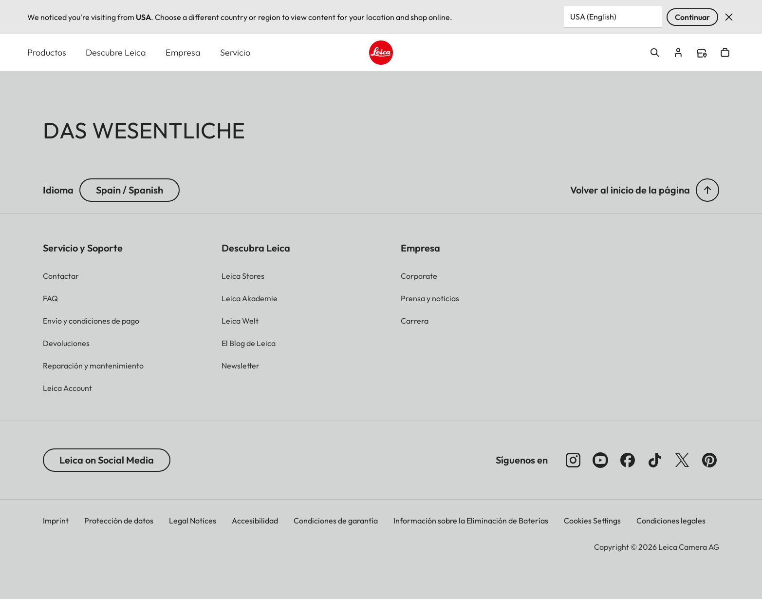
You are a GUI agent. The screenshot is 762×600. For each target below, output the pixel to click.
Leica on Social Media (106, 460)
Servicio (235, 52)
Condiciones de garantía (336, 521)
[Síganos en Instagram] (573, 460)
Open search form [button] (655, 53)
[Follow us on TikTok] (655, 460)
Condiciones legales (671, 521)
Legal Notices (192, 521)
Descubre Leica (116, 52)
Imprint (56, 521)
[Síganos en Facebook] (627, 460)
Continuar (692, 17)
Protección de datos (118, 521)
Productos (46, 52)
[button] (707, 190)
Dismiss (729, 17)
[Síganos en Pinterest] (709, 460)
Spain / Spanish (129, 190)
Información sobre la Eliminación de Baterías (470, 521)
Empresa (183, 52)
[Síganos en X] (682, 460)
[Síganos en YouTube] (600, 460)
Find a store (701, 53)
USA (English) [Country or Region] (593, 16)
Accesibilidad (255, 521)
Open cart (725, 53)
